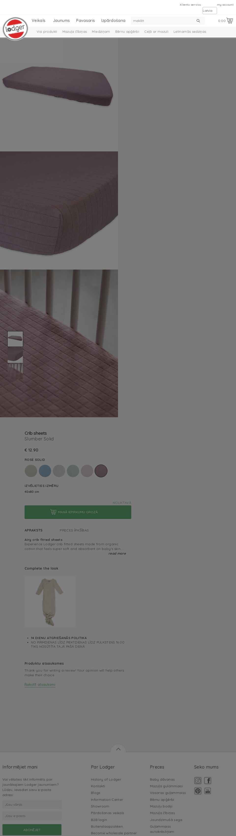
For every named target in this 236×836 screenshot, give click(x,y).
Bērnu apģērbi (127, 31)
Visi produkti (47, 31)
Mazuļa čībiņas (74, 31)
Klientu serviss (190, 4)
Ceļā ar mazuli (156, 31)
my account (225, 4)
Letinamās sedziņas (190, 31)
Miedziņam (101, 31)
